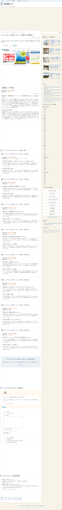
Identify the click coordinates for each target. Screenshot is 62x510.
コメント (13, 45)
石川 (44, 135)
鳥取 (44, 159)
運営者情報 (42, 505)
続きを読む (7, 165)
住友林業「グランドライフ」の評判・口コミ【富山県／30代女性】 (55, 74)
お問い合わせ (37, 505)
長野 (44, 139)
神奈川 (45, 129)
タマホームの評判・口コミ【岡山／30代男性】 (13, 499)
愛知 (44, 143)
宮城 (44, 112)
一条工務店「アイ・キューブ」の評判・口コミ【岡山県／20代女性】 (55, 41)
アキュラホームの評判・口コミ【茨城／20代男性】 (16, 330)
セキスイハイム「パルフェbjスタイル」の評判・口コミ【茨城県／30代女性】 (55, 66)
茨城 (44, 120)
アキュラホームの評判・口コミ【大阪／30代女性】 (16, 279)
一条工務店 (52, 208)
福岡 (44, 174)
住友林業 (52, 211)
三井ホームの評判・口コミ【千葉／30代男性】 (13, 497)
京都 (44, 150)
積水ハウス (52, 214)
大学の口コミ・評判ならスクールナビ (52, 231)
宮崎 (44, 181)
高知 (44, 170)
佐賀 (44, 175)
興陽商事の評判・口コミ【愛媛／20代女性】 (52, 92)
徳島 (44, 166)
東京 (44, 127)
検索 (60, 32)
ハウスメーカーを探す (11, 0)
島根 (44, 160)
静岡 (44, 142)
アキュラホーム (38, 38)
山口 (44, 165)
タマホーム (52, 193)
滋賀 (44, 148)
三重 (44, 147)
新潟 (44, 132)
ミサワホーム (52, 205)
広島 (44, 163)
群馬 (44, 123)
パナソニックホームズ (52, 199)
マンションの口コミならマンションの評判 (52, 230)
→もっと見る (59, 82)
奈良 (44, 154)
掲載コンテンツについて (22, 0)
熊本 (44, 178)
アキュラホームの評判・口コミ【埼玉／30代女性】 (16, 204)
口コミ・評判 (6, 45)
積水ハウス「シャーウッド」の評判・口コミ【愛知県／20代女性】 (55, 50)
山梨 (44, 138)
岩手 (44, 111)
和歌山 (45, 155)
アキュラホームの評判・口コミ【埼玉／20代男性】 (16, 179)
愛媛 (44, 169)
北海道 (45, 108)
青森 (44, 109)
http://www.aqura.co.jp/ (11, 489)
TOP (2, 0)
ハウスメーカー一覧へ (52, 216)
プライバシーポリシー (22, 505)
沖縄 (44, 184)
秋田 (44, 114)
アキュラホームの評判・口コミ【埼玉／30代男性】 (16, 154)
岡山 (44, 162)
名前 (21, 429)
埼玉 (44, 124)
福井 (44, 136)
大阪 (44, 151)
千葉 (44, 126)
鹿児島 (45, 182)
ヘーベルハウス (52, 202)
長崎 (44, 177)
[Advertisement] (11, 18)
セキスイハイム (52, 190)
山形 (44, 115)
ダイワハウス (52, 196)
